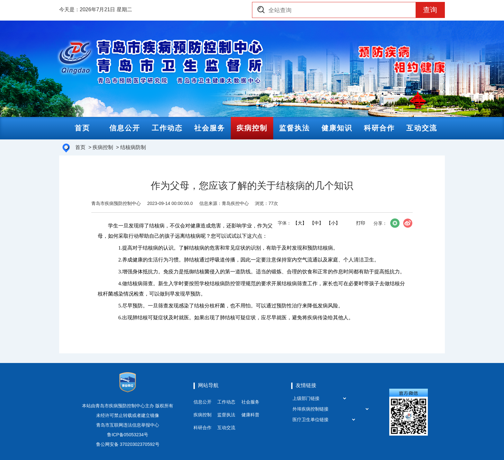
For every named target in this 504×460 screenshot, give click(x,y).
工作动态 (226, 401)
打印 (360, 223)
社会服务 (250, 401)
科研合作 (203, 427)
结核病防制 (133, 147)
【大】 (299, 223)
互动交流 (226, 427)
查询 (430, 10)
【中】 (316, 223)
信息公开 (203, 401)
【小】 (333, 223)
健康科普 (250, 414)
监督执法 (226, 414)
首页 (80, 147)
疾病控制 (103, 147)
